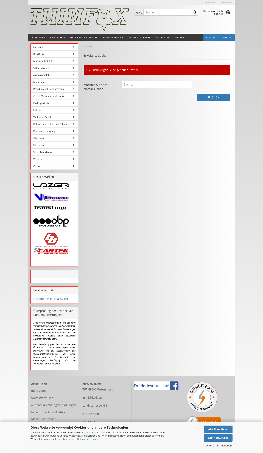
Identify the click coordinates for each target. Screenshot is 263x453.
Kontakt (211, 37)
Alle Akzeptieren (218, 429)
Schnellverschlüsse (43, 152)
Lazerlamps (38, 37)
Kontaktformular (41, 398)
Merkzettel (226, 2)
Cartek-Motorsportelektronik (48, 96)
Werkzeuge (39, 159)
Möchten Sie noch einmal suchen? (96, 87)
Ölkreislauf (38, 138)
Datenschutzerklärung (89, 439)
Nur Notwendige (218, 438)
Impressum (38, 391)
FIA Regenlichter (41, 103)
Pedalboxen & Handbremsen (48, 88)
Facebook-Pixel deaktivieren (51, 299)
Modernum (162, 37)
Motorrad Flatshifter (83, 37)
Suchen (213, 97)
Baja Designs (57, 37)
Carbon (37, 166)
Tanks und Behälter (43, 117)
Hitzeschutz (39, 145)
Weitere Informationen (218, 445)
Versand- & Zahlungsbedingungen (53, 405)
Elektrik (37, 110)
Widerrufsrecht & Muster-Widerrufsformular (47, 415)
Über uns (227, 37)
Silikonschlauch (113, 37)
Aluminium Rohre (139, 37)
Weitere (179, 37)
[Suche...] (138, 12)
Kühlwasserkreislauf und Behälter (50, 124)
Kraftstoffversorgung (44, 131)
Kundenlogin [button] (208, 2)
